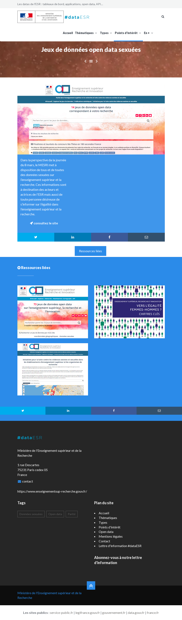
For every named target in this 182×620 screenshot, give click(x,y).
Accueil (68, 33)
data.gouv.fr (136, 612)
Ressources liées (90, 251)
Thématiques (86, 33)
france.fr (153, 612)
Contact (104, 541)
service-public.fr (61, 612)
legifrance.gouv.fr (87, 612)
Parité (72, 514)
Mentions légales (111, 536)
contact (27, 481)
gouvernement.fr (113, 612)
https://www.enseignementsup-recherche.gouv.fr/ (52, 491)
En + (149, 33)
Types (106, 33)
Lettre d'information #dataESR (120, 546)
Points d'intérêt (128, 33)
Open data (55, 514)
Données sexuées (31, 514)
